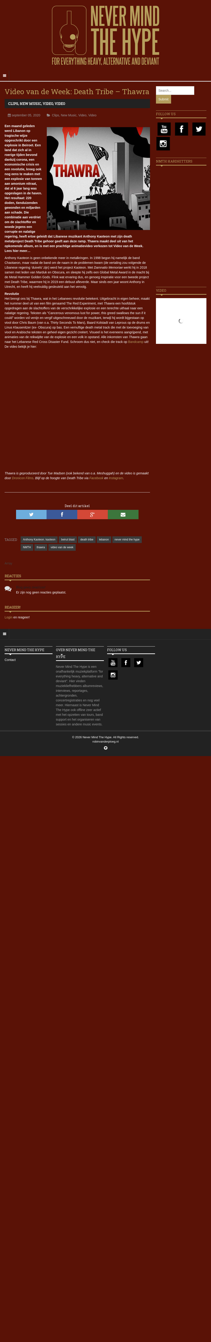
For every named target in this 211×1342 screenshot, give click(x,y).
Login (9, 617)
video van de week (62, 547)
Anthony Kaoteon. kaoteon (39, 539)
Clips (13, 103)
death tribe (86, 539)
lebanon (104, 539)
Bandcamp (136, 342)
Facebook (96, 478)
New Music (30, 103)
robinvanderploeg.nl (105, 741)
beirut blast (68, 539)
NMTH (27, 547)
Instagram (116, 478)
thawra (41, 547)
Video (48, 103)
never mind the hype (127, 539)
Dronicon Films (22, 478)
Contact (10, 660)
